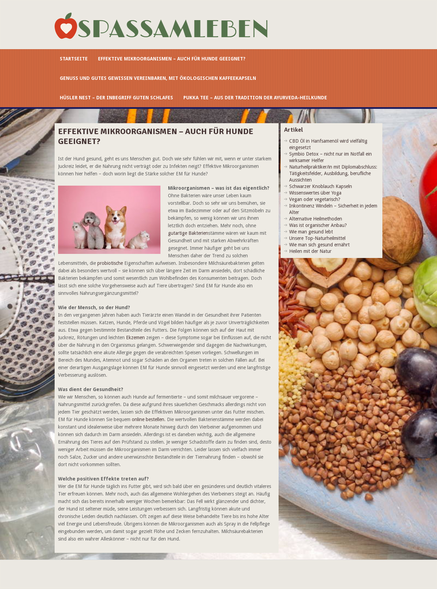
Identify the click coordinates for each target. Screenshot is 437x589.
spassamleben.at (166, 28)
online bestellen (148, 419)
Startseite (74, 58)
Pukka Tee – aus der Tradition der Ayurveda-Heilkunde (255, 97)
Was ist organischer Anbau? (318, 225)
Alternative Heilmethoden (315, 218)
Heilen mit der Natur (310, 251)
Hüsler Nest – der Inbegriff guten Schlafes (116, 97)
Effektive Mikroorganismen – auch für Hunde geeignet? (171, 58)
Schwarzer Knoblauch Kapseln (320, 186)
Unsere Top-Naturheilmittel (317, 238)
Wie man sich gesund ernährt (319, 244)
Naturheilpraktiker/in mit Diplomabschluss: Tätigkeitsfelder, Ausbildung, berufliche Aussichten (333, 173)
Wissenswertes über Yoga (315, 193)
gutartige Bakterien (188, 233)
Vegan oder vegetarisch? (314, 199)
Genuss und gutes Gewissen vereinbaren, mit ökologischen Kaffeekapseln (158, 78)
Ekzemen (135, 337)
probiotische (110, 263)
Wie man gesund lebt (311, 231)
